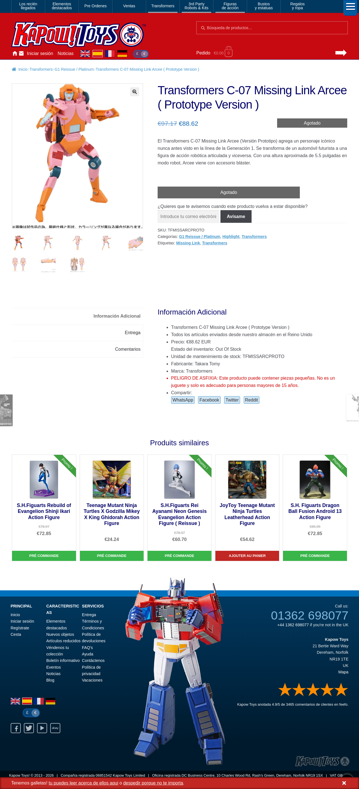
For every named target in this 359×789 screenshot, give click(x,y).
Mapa (343, 672)
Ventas (129, 6)
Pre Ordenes (95, 6)
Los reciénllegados (28, 6)
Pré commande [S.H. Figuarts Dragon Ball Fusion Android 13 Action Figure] (315, 556)
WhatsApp (182, 400)
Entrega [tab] (133, 333)
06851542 (104, 776)
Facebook (209, 400)
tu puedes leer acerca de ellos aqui (83, 783)
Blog (50, 680)
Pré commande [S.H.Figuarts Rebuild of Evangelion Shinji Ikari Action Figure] (44, 556)
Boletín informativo (63, 661)
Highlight (231, 236)
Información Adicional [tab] (117, 316)
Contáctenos (21, 53)
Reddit (251, 400)
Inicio (14, 53)
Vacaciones (92, 680)
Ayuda (87, 654)
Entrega (89, 615)
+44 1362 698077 (293, 625)
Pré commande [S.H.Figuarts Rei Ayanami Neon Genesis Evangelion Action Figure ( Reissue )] (179, 556)
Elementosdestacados (62, 6)
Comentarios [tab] (128, 349)
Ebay (55, 729)
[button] (134, 91)
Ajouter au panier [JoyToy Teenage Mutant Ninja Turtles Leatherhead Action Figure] (247, 556)
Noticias (65, 53)
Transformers (162, 6)
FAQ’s (87, 648)
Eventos (53, 667)
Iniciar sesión (40, 53)
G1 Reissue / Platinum (74, 69)
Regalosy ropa (297, 6)
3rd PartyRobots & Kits (196, 6)
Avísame (236, 216)
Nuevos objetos (60, 634)
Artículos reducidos (63, 641)
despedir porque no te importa (153, 783)
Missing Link (188, 243)
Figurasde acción (230, 6)
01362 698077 (309, 616)
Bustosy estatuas (264, 6)
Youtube (42, 729)
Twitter (232, 400)
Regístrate (20, 628)
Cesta (16, 634)
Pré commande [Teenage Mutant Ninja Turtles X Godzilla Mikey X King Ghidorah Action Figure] (111, 556)
